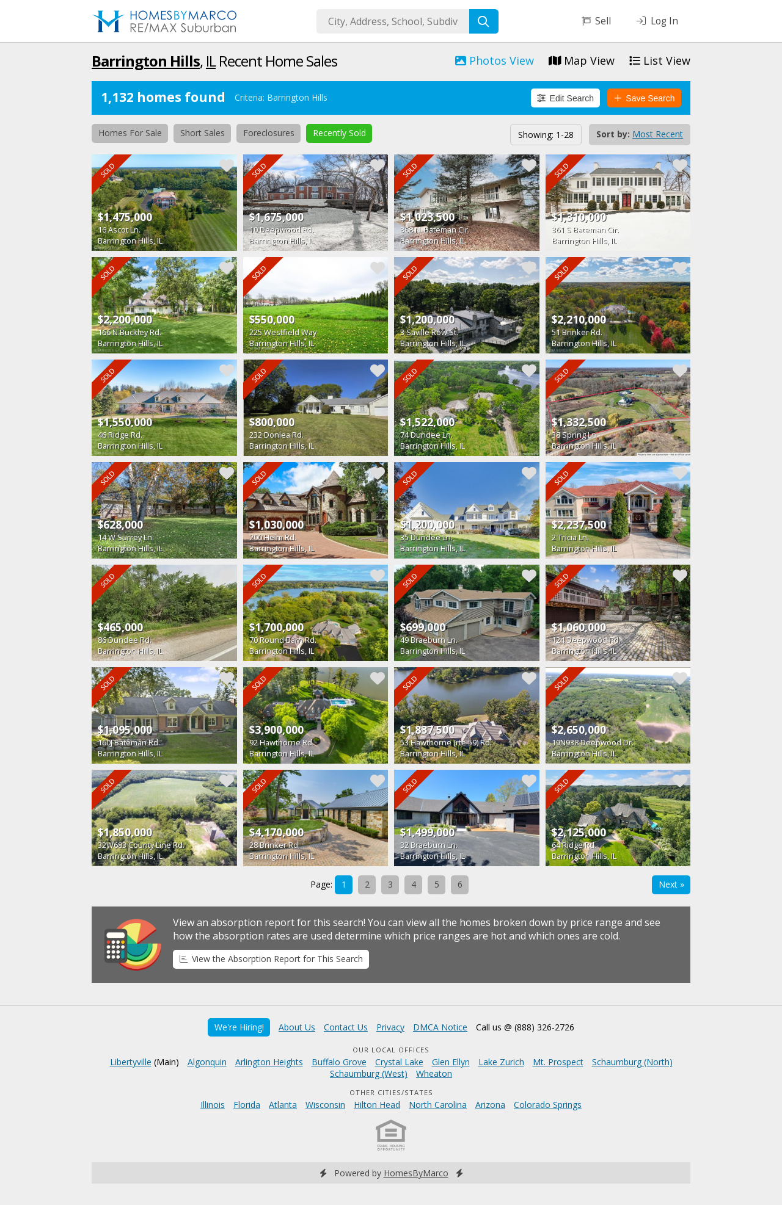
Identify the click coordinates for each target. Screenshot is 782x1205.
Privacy (390, 1027)
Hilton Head (377, 1104)
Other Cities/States (391, 1092)
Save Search (644, 98)
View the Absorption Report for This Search (271, 958)
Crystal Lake (399, 1062)
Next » (671, 884)
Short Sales (202, 133)
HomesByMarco (416, 1173)
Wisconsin (325, 1104)
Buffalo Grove (339, 1062)
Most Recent (657, 134)
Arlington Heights (269, 1062)
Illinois (212, 1104)
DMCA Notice (440, 1027)
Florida (246, 1104)
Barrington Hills (146, 61)
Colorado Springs (548, 1104)
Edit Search (565, 98)
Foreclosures (268, 133)
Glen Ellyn (451, 1062)
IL (211, 61)
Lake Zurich (501, 1062)
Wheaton (434, 1073)
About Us (297, 1027)
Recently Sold (339, 133)
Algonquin (207, 1062)
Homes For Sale (130, 133)
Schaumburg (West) (368, 1073)
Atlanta (283, 1104)
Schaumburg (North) (632, 1062)
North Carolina (438, 1104)
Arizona (490, 1104)
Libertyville (131, 1062)
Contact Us (346, 1027)
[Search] (484, 21)
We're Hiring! (239, 1027)
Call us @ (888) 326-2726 (525, 1027)
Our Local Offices (391, 1049)
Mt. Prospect (558, 1062)
